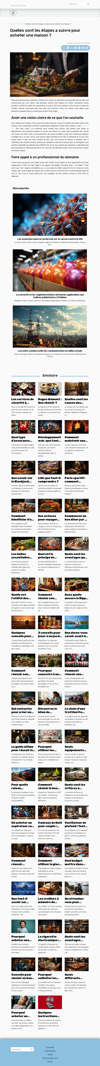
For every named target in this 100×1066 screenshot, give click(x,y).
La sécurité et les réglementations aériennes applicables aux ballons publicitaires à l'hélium (50, 296)
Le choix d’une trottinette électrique (75, 712)
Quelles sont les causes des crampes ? (76, 403)
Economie (50, 1047)
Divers (20, 23)
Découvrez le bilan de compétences (48, 712)
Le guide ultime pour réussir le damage (22, 750)
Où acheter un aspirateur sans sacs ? (23, 826)
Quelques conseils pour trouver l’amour (23, 636)
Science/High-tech (50, 1058)
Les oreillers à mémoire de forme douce (48, 902)
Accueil (12, 23)
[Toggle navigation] (13, 13)
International (50, 1051)
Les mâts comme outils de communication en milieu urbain (50, 350)
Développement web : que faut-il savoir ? (50, 441)
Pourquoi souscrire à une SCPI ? (49, 674)
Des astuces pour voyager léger (47, 519)
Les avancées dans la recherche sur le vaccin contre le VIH (50, 239)
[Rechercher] (78, 4)
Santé (50, 1055)
